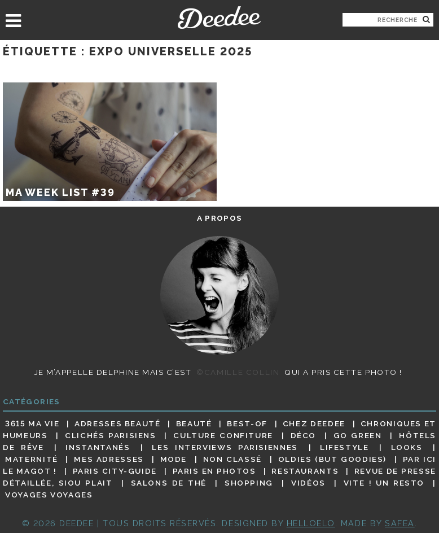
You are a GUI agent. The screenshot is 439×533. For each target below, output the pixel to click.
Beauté (194, 423)
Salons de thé (169, 482)
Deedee (219, 17)
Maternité (31, 459)
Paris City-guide (115, 470)
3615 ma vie (32, 423)
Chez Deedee (314, 423)
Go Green (357, 435)
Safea (400, 523)
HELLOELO (311, 523)
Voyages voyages (49, 495)
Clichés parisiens (110, 435)
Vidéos (308, 482)
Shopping (249, 482)
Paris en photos (214, 470)
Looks (407, 447)
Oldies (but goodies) (332, 459)
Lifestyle (344, 447)
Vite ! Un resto (384, 482)
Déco (304, 435)
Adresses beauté (117, 423)
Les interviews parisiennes (225, 447)
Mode (173, 459)
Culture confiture (223, 435)
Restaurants (305, 470)
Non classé (232, 459)
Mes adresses (109, 459)
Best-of (247, 423)
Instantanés (97, 447)
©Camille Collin (237, 372)
